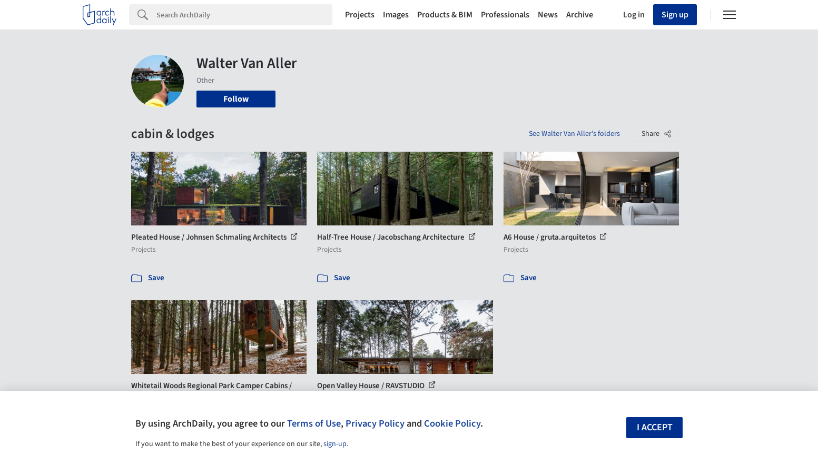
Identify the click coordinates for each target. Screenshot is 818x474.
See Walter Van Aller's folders (574, 133)
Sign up (675, 15)
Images (396, 15)
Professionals (505, 15)
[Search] (244, 14)
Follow (236, 99)
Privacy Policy (375, 423)
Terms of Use (314, 423)
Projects (359, 15)
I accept (655, 427)
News (548, 15)
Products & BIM (444, 15)
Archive (579, 15)
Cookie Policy (452, 423)
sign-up (335, 444)
